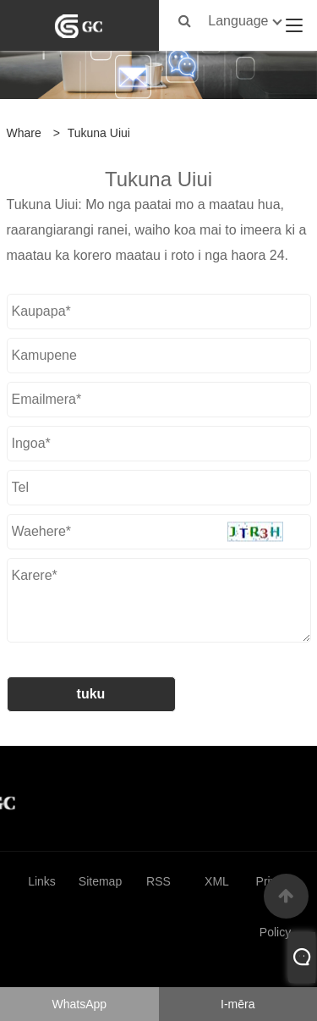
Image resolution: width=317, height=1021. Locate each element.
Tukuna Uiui (99, 133)
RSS (158, 881)
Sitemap (100, 881)
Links (42, 881)
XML (217, 881)
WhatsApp (79, 1004)
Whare (24, 133)
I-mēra (237, 1004)
